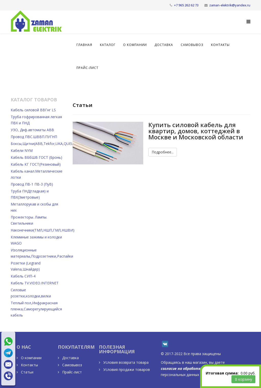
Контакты (220, 45)
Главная (84, 45)
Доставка (163, 45)
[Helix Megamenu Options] (247, 21)
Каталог (107, 45)
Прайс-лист (87, 68)
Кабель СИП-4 (23, 276)
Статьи (26, 372)
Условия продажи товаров (126, 369)
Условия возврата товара (125, 362)
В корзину (243, 379)
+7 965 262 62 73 (186, 5)
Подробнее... (163, 152)
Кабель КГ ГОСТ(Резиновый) (36, 164)
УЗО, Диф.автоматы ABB (32, 129)
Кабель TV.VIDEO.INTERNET (35, 283)
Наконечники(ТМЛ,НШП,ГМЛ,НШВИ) (42, 230)
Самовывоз (192, 45)
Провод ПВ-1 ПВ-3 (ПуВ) (32, 184)
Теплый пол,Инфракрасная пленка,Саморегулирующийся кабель (36, 309)
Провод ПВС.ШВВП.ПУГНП (34, 136)
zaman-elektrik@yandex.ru (229, 5)
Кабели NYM (22, 150)
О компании (135, 45)
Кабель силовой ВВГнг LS (33, 109)
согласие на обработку (181, 368)
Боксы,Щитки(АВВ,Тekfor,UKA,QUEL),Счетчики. (52, 143)
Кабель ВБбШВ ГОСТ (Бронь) (36, 157)
